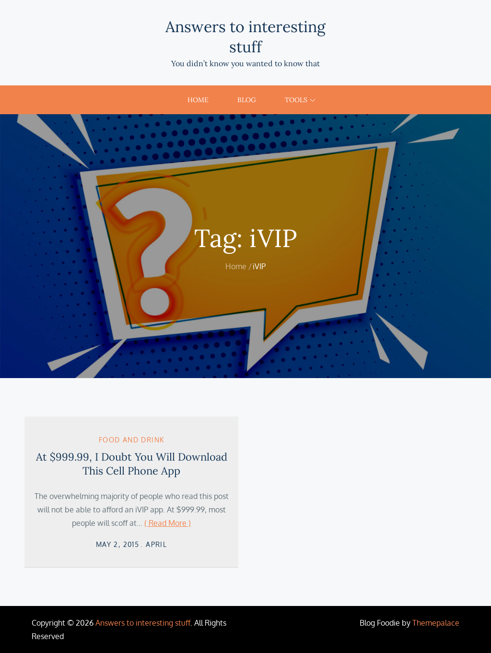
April (156, 544)
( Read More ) (167, 523)
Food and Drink (131, 440)
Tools (300, 99)
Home (198, 99)
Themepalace (435, 623)
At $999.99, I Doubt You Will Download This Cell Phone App (131, 463)
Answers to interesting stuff (245, 37)
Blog (246, 99)
